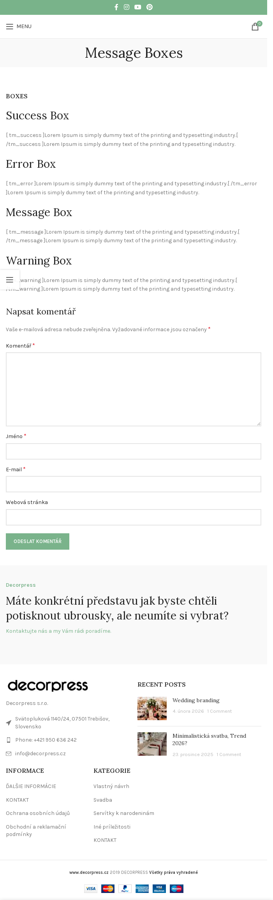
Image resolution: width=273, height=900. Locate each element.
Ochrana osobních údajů (38, 813)
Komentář (20, 345)
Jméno (16, 436)
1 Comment (219, 711)
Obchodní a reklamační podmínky (36, 831)
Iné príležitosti (111, 827)
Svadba (102, 800)
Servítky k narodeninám (123, 813)
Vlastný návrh (111, 786)
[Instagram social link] (126, 7)
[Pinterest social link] (149, 7)
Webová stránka (27, 502)
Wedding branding (196, 700)
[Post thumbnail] (152, 708)
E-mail (16, 469)
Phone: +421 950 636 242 (46, 740)
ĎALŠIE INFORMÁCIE (31, 786)
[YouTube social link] (138, 7)
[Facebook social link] (116, 7)
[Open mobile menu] (18, 26)
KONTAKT (17, 800)
